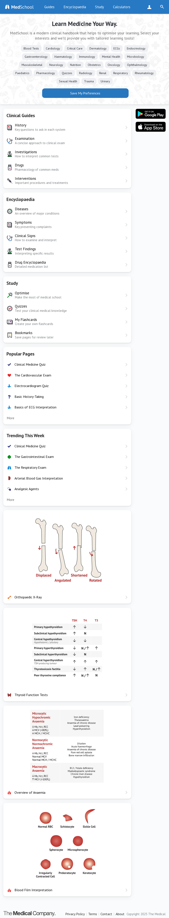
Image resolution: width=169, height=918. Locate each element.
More (10, 418)
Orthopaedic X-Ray (28, 597)
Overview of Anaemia (29, 792)
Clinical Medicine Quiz (30, 364)
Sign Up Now (150, 7)
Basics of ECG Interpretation (35, 407)
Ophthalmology (137, 65)
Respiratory (120, 73)
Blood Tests (31, 48)
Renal (102, 73)
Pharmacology (45, 73)
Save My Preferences (85, 93)
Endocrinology (136, 48)
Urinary (105, 81)
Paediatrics (22, 73)
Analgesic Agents (26, 489)
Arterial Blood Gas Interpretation (38, 478)
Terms (92, 914)
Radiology (85, 73)
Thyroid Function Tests (31, 695)
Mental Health (111, 57)
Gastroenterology (36, 57)
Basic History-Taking (29, 396)
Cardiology (53, 48)
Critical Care (75, 48)
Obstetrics (94, 65)
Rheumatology (144, 73)
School (22, 7)
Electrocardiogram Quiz (31, 386)
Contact (106, 914)
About (120, 914)
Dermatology (98, 48)
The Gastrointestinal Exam (34, 456)
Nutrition (75, 65)
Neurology (56, 65)
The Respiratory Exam (30, 467)
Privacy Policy (75, 914)
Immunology (87, 57)
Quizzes (67, 73)
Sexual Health (68, 81)
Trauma (89, 81)
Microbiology (135, 57)
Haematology (63, 57)
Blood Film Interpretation (33, 890)
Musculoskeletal (32, 65)
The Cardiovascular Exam (32, 375)
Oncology (114, 65)
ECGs (116, 48)
